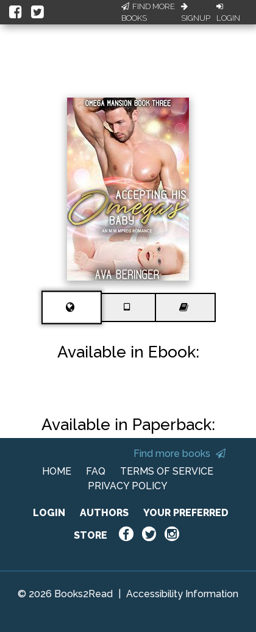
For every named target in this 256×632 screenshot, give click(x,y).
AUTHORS (104, 513)
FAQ (95, 471)
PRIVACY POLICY (128, 486)
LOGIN (49, 513)
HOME (56, 471)
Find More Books (148, 12)
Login (228, 12)
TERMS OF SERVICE (166, 471)
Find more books (179, 453)
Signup (195, 12)
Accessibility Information (182, 594)
